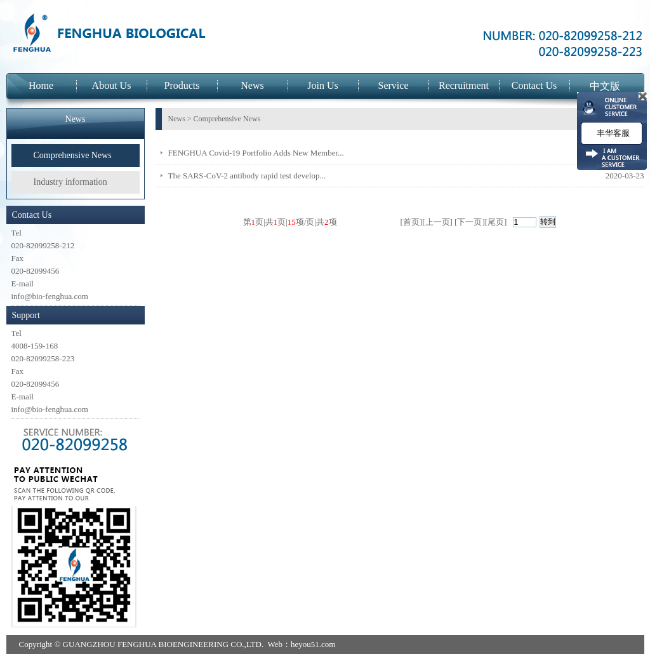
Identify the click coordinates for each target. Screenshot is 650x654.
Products (182, 85)
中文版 (605, 86)
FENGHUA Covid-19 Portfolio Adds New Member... (256, 152)
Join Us (322, 85)
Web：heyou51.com (301, 644)
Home (41, 85)
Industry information (70, 182)
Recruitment (464, 85)
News (252, 85)
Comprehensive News (73, 155)
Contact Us (534, 85)
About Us (111, 85)
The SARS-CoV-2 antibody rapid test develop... (247, 175)
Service (393, 85)
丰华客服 (611, 133)
